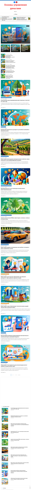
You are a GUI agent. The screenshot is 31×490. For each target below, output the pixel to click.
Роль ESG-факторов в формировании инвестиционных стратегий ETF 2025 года (8, 18)
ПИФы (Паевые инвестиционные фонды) (6, 215)
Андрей (7, 36)
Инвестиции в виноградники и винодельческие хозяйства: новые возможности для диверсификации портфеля (25, 47)
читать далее (3, 107)
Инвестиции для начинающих (6, 35)
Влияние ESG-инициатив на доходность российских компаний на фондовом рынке (23, 18)
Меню (15, 14)
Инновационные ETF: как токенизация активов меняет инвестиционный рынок (10, 71)
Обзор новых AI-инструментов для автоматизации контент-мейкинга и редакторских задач (19, 479)
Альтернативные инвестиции (4, 156)
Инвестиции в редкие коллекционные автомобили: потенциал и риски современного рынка (19, 447)
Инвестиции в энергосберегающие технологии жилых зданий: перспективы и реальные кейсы (20, 463)
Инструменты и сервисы (4, 362)
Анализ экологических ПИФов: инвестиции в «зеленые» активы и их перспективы (9, 77)
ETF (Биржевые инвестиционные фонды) (6, 97)
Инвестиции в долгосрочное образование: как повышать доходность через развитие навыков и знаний (19, 456)
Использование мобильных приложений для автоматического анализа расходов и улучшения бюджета (19, 471)
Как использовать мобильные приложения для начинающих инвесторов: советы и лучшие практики (14, 40)
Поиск (15, 11)
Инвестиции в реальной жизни (5, 303)
